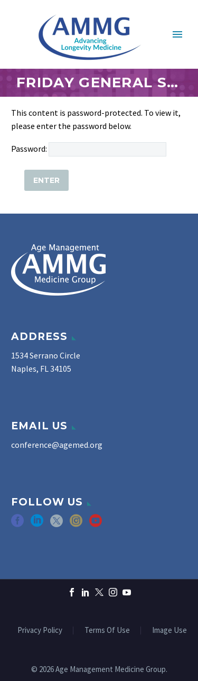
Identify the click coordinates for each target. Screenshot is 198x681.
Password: (88, 148)
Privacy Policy (39, 630)
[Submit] (46, 180)
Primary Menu (177, 34)
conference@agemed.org (56, 444)
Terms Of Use (107, 630)
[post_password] (107, 149)
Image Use (169, 630)
